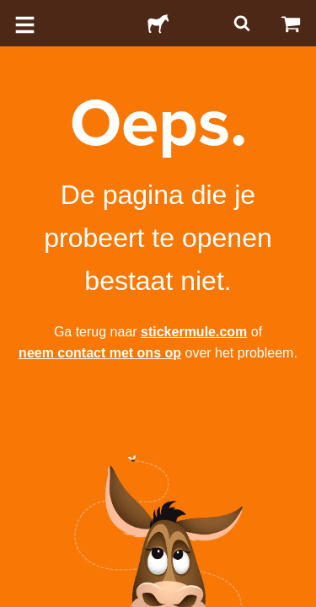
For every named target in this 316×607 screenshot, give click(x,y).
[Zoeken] (240, 23)
